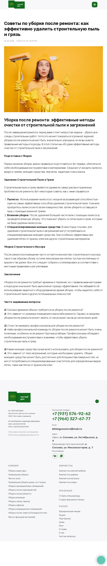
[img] (97, 426)
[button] (94, 4)
